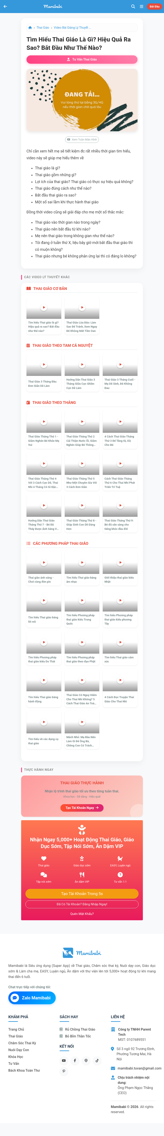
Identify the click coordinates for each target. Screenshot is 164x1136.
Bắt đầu (155, 6)
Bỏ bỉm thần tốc (75, 1036)
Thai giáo (43, 27)
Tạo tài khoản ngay (82, 808)
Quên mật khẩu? (82, 914)
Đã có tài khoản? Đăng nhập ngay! (82, 904)
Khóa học (15, 1057)
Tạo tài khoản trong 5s (82, 893)
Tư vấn (13, 1064)
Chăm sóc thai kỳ (22, 1043)
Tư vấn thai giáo (82, 59)
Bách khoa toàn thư (24, 1070)
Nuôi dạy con (18, 1050)
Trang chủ (16, 1029)
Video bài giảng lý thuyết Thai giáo (73, 27)
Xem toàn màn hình (82, 139)
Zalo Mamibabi (30, 998)
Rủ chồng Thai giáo (77, 1029)
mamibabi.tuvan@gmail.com (139, 1068)
